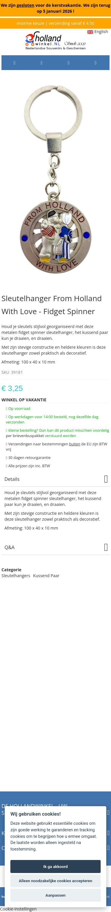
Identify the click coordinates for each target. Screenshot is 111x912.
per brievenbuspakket (25, 435)
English (97, 31)
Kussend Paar (46, 575)
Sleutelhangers (15, 575)
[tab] (55, 479)
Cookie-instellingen (18, 909)
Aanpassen (56, 895)
